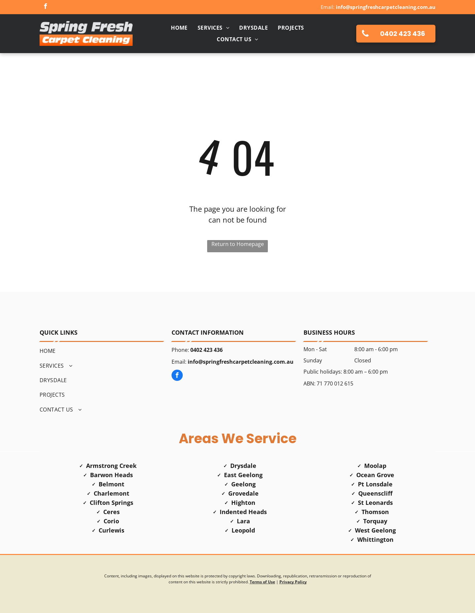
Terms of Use (262, 582)
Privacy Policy (293, 582)
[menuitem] (179, 27)
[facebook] (45, 7)
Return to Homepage (237, 244)
